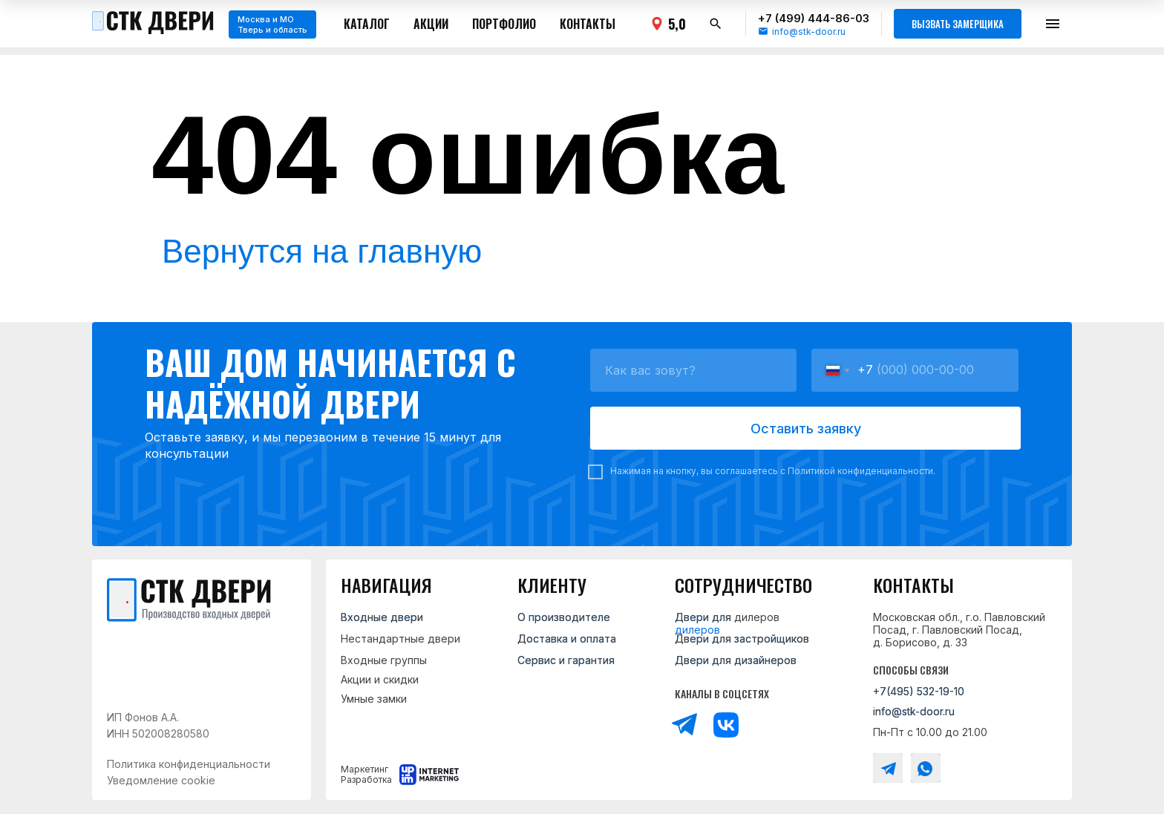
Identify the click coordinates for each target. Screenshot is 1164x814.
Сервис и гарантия (566, 660)
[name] (693, 370)
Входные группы (384, 660)
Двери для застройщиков (742, 638)
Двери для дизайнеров (736, 660)
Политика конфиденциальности (188, 764)
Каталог (367, 24)
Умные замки (374, 698)
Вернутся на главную (322, 251)
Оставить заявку (806, 428)
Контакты (587, 24)
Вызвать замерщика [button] (958, 23)
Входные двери (382, 617)
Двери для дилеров (727, 617)
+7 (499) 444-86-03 (813, 18)
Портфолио (504, 24)
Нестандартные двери (400, 638)
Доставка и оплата (566, 638)
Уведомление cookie (161, 780)
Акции (430, 24)
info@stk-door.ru (809, 31)
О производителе (563, 617)
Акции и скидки (380, 679)
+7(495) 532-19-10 (918, 691)
